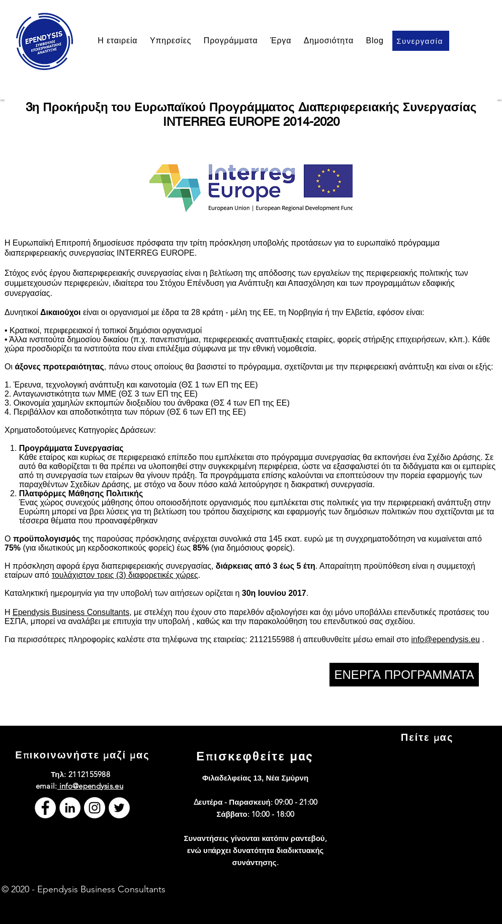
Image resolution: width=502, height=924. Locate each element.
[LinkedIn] (69, 807)
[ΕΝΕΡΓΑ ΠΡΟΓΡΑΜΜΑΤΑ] (404, 674)
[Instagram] (94, 807)
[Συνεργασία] (420, 41)
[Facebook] (45, 807)
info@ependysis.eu (445, 639)
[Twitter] (119, 807)
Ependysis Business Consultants (71, 612)
